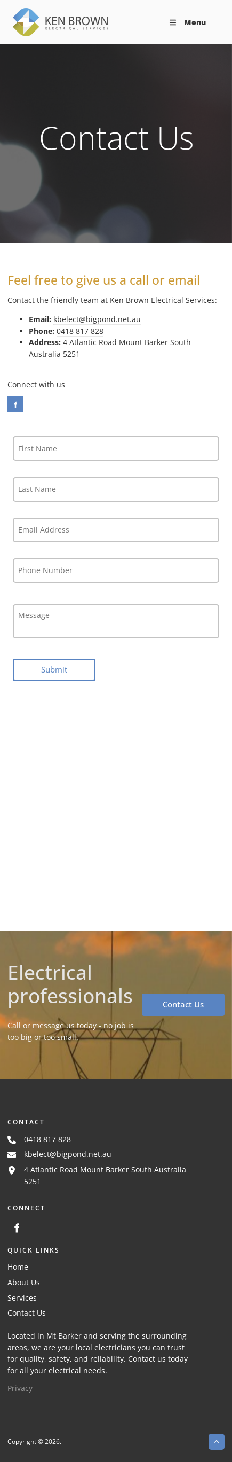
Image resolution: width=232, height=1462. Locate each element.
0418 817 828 (80, 331)
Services (22, 1298)
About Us (23, 1282)
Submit (54, 669)
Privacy (20, 1388)
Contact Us (161, 999)
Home (17, 1267)
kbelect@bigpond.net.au (97, 319)
